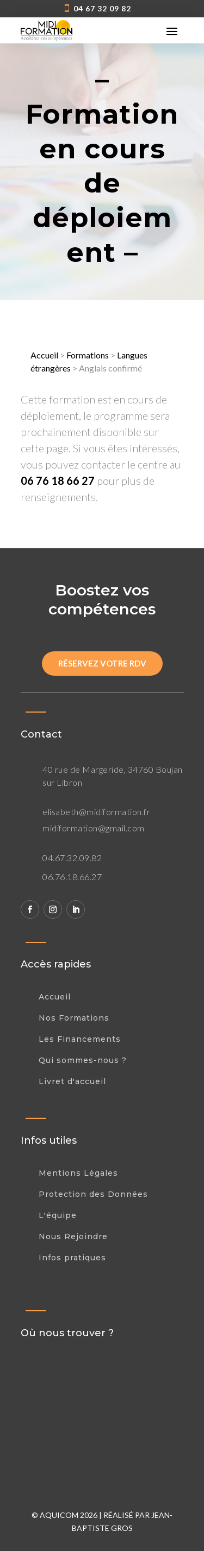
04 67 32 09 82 (102, 8)
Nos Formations (74, 1018)
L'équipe (58, 1215)
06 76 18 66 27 (58, 480)
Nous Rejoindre (73, 1236)
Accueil (44, 355)
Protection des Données (93, 1194)
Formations (87, 355)
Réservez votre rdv (102, 663)
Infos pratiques (72, 1257)
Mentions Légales (78, 1173)
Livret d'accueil (72, 1081)
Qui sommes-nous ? (83, 1060)
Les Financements (80, 1039)
